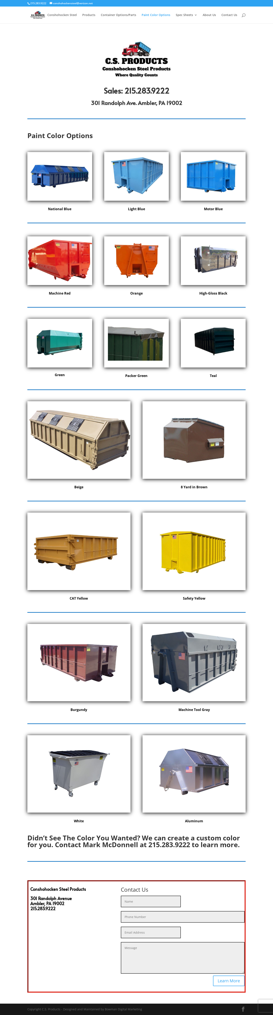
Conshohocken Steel (62, 15)
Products (88, 15)
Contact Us (229, 15)
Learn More (229, 981)
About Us (209, 15)
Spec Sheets (184, 15)
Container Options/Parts (118, 15)
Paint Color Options (156, 15)
